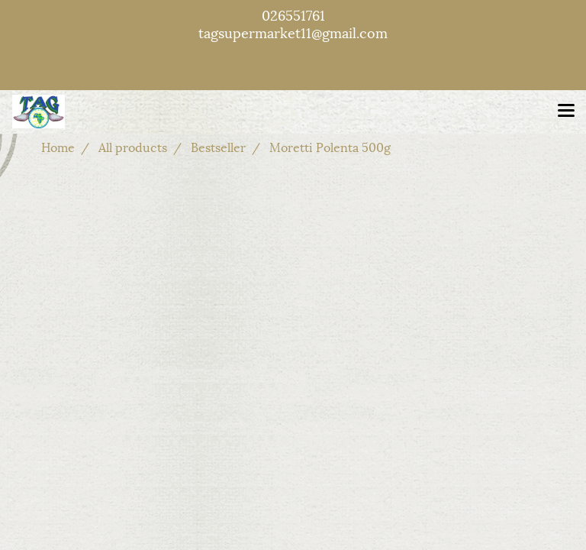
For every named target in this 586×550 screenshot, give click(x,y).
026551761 (293, 14)
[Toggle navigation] (566, 111)
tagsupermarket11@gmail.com (293, 31)
